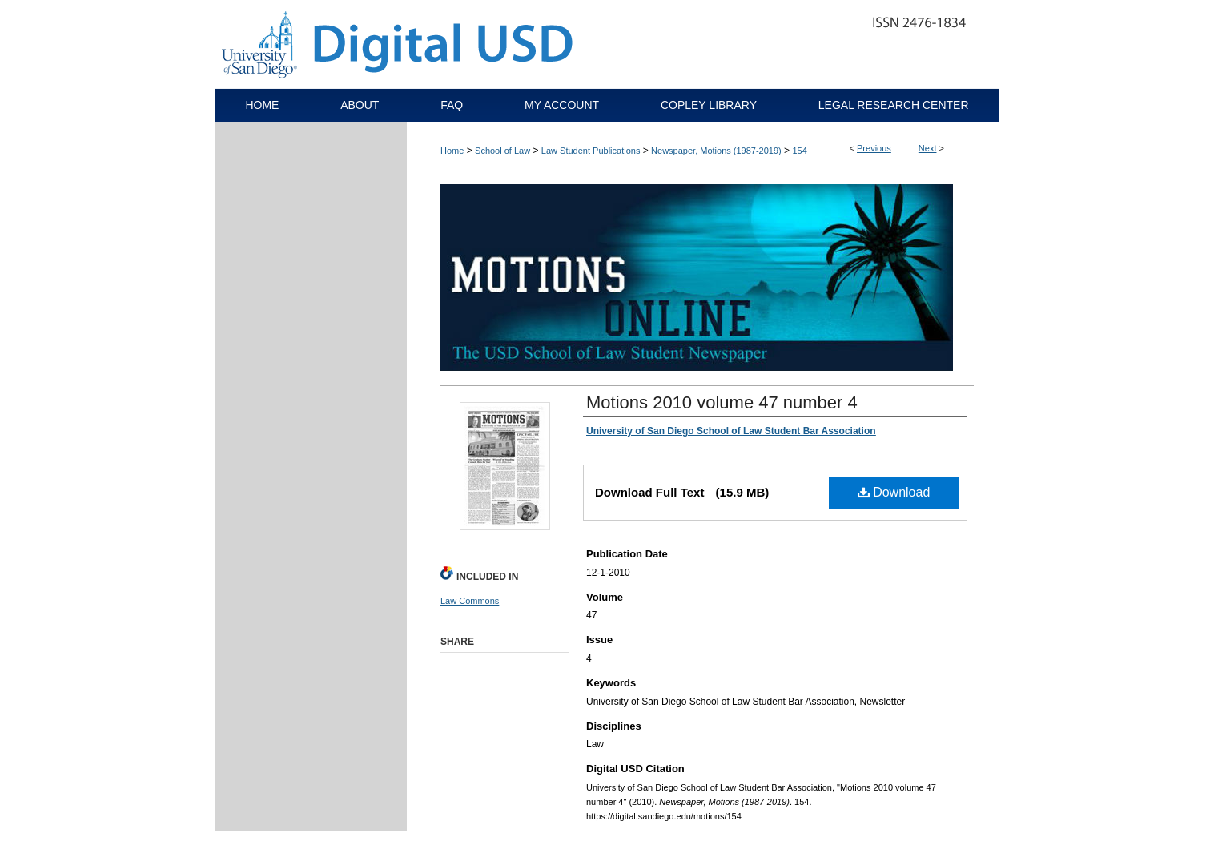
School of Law (502, 150)
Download (894, 492)
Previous (874, 148)
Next (928, 148)
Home (452, 150)
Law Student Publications (591, 150)
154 (799, 150)
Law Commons (469, 601)
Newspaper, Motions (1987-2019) (716, 150)
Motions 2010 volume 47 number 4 (722, 402)
